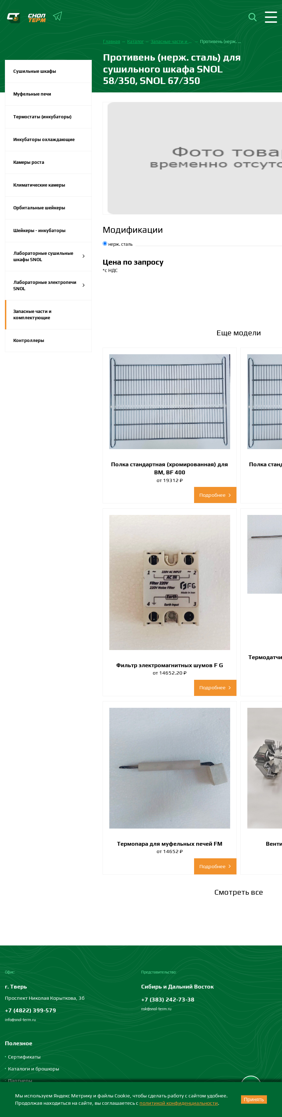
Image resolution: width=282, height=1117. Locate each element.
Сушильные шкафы (34, 71)
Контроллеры (28, 340)
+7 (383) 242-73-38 (167, 999)
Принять (254, 1099)
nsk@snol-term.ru (156, 1009)
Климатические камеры (39, 185)
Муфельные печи (32, 94)
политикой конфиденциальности (178, 1103)
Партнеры (20, 1080)
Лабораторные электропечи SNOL (49, 285)
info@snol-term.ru (20, 1020)
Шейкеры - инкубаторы (39, 230)
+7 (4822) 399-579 (30, 1010)
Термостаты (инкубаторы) (42, 116)
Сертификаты (24, 1057)
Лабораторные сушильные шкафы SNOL (49, 256)
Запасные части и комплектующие (32, 314)
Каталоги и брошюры (33, 1068)
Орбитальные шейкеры (39, 207)
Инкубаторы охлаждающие (44, 139)
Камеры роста (28, 162)
